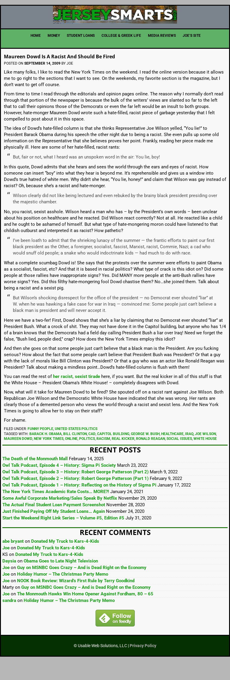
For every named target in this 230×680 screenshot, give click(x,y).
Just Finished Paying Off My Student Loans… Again (53, 530)
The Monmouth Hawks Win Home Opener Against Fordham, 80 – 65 (85, 612)
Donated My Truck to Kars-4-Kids (65, 559)
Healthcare (172, 452)
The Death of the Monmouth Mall (35, 477)
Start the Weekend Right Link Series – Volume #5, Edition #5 (63, 536)
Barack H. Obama (45, 452)
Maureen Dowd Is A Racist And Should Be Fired (87, 74)
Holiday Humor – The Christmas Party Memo (62, 592)
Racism (103, 457)
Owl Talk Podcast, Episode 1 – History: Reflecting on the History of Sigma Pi (79, 503)
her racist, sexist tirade (76, 395)
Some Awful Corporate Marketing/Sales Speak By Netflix (59, 516)
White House (205, 457)
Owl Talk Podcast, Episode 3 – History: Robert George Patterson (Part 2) (75, 490)
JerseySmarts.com (115, 24)
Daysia (9, 579)
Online (71, 457)
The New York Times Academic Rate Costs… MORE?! (55, 510)
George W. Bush (145, 452)
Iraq (189, 452)
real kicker (123, 457)
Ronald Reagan (150, 457)
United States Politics (76, 447)
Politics (87, 457)
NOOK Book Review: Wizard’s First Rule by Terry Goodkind (75, 599)
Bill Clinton (75, 452)
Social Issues (179, 457)
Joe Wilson (205, 452)
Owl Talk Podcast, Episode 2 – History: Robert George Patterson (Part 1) (75, 497)
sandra (9, 619)
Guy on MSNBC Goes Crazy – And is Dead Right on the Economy (81, 586)
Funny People (40, 447)
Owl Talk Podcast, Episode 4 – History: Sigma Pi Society (59, 484)
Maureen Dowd (18, 457)
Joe (6, 566)
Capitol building (113, 452)
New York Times (48, 457)
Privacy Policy (143, 664)
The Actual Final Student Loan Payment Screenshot (53, 523)
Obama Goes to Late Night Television (61, 579)
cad (92, 452)
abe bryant (13, 559)
